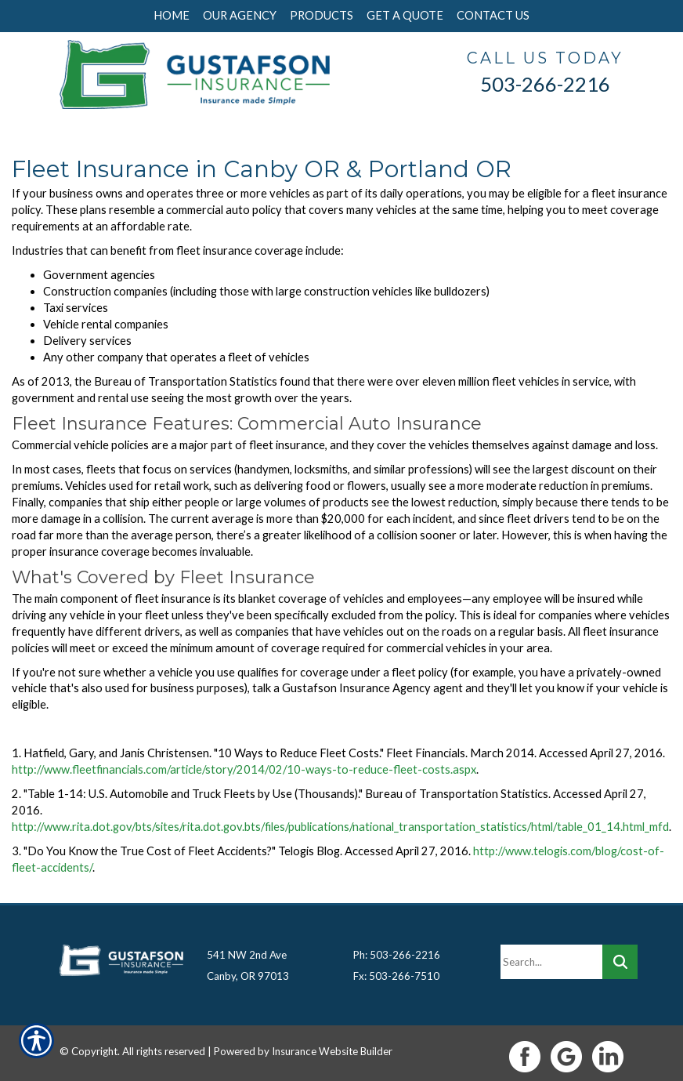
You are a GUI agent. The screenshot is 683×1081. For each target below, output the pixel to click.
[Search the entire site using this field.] (551, 955)
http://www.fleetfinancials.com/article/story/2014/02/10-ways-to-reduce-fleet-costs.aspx (244, 769)
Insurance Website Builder (332, 1044)
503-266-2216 (545, 84)
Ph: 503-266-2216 (396, 947)
